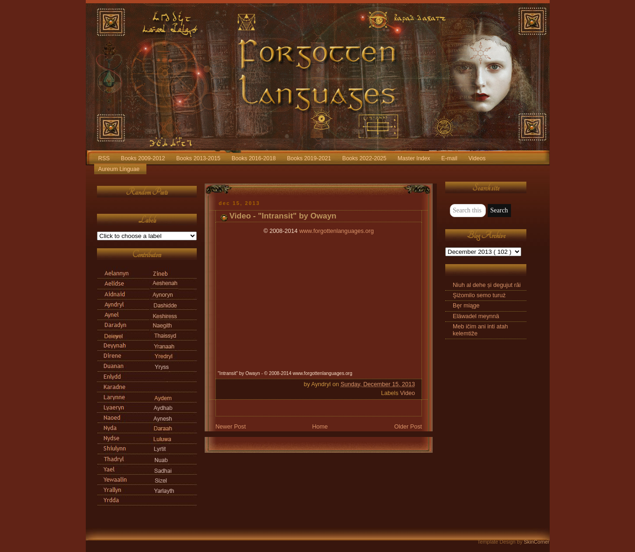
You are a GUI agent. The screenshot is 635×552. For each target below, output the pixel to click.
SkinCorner (536, 542)
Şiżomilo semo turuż (479, 295)
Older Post (408, 426)
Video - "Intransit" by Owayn (283, 215)
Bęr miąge (466, 305)
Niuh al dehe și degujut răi (487, 285)
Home (320, 426)
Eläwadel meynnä (476, 316)
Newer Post (230, 426)
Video (407, 393)
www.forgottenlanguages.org (336, 231)
